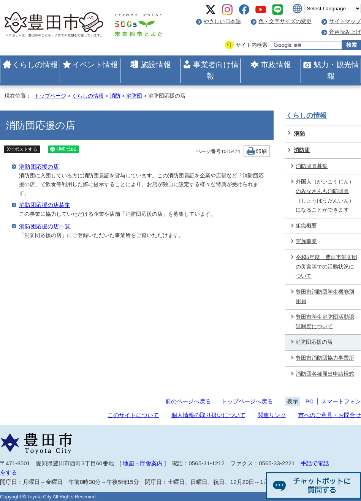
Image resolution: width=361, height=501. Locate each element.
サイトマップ (345, 21)
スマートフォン (341, 401)
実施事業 (306, 241)
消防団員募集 (312, 166)
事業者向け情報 (216, 70)
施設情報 (156, 64)
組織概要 (306, 226)
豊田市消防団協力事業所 (325, 358)
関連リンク (272, 415)
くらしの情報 (35, 64)
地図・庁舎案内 (143, 463)
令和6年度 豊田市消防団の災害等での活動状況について (326, 266)
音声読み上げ (345, 32)
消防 (115, 96)
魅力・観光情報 (336, 70)
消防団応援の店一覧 (44, 226)
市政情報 (276, 64)
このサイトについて (133, 415)
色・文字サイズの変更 (285, 21)
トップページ (50, 96)
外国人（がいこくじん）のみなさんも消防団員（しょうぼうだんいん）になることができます (325, 196)
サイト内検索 (252, 45)
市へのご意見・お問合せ (329, 415)
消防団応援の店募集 (44, 205)
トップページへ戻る (247, 401)
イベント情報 (95, 64)
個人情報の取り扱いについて (208, 415)
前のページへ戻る (188, 401)
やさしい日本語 (222, 21)
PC (310, 401)
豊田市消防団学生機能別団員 (325, 296)
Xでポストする (22, 149)
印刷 (261, 151)
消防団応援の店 (39, 166)
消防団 (134, 96)
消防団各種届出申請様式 (325, 374)
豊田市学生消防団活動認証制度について (325, 321)
